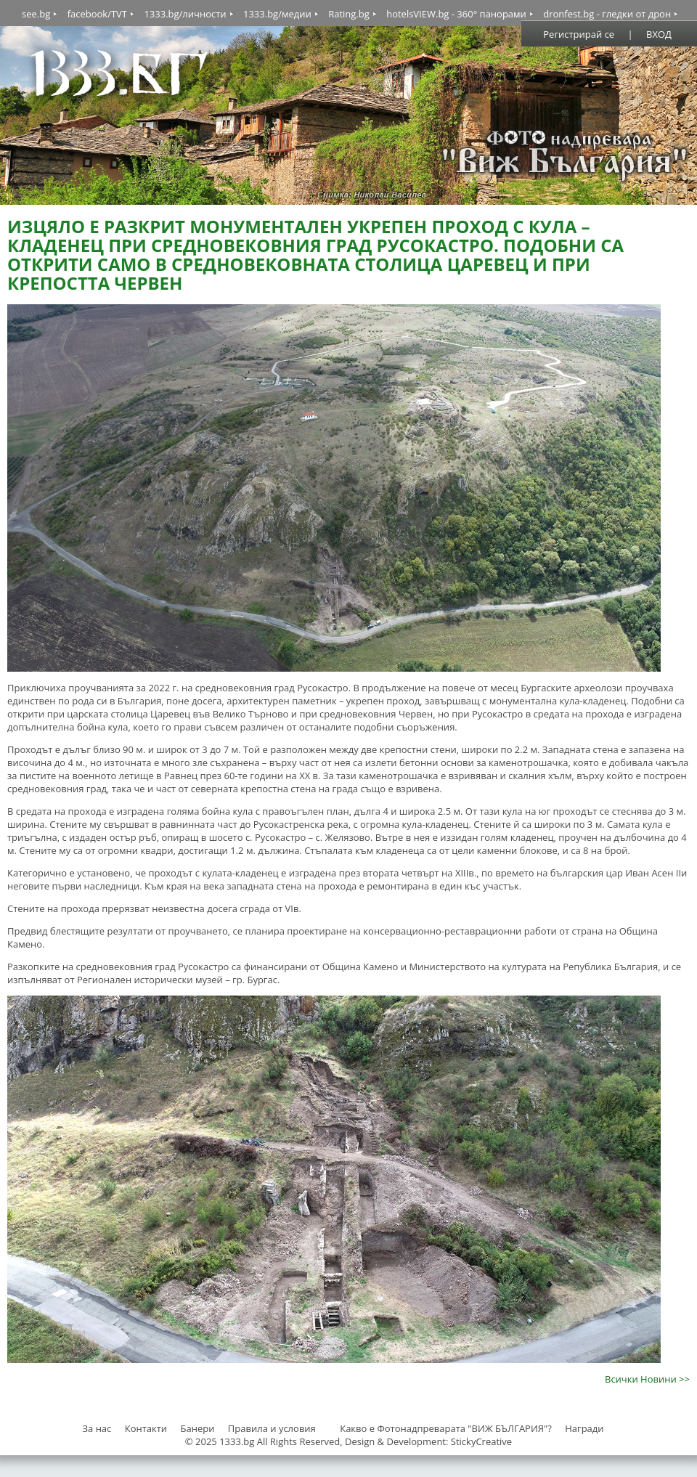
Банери (199, 1428)
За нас (96, 1428)
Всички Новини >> (647, 1379)
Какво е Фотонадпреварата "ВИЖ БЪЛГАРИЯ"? (446, 1428)
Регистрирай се (578, 34)
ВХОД (659, 34)
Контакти (146, 1428)
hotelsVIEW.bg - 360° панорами (456, 13)
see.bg (36, 13)
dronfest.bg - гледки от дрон (607, 13)
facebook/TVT (97, 13)
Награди (584, 1428)
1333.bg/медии (277, 13)
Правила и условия (272, 1428)
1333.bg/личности (185, 13)
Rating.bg (349, 13)
